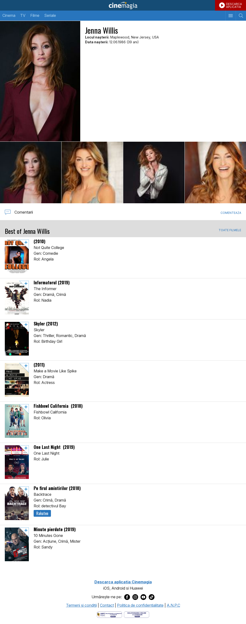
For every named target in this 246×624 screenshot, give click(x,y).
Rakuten (42, 513)
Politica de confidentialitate (140, 605)
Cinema (8, 15)
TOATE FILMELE (230, 230)
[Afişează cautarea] (241, 16)
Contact (107, 605)
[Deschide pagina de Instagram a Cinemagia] (135, 597)
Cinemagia (123, 5)
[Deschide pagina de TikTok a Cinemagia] (151, 597)
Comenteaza (231, 213)
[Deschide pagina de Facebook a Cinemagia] (127, 597)
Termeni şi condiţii (81, 605)
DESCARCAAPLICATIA (234, 5)
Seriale (50, 15)
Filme (34, 15)
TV (22, 15)
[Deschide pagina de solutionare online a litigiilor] (136, 614)
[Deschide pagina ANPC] (109, 614)
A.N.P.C (173, 605)
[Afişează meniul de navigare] (230, 16)
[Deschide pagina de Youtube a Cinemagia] (143, 597)
